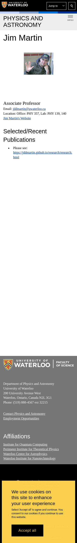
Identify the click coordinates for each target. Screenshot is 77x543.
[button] (56, 6)
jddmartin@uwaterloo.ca (29, 109)
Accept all (27, 530)
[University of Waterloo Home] (15, 6)
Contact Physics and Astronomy (24, 413)
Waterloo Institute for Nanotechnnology (29, 458)
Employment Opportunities (21, 418)
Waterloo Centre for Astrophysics (25, 453)
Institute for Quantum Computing (25, 444)
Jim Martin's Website (17, 118)
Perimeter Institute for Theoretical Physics (31, 449)
